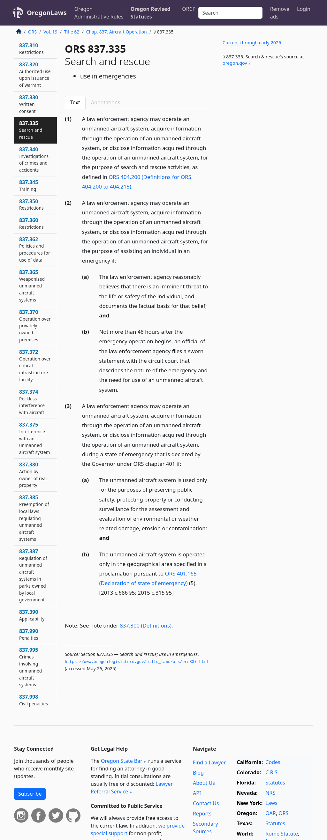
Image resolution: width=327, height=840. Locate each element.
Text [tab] (75, 102)
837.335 (30, 130)
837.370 (35, 325)
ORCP (188, 8)
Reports (202, 813)
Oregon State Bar (121, 760)
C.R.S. (272, 772)
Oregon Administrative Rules (99, 12)
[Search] (230, 13)
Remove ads (279, 12)
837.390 (31, 615)
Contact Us (206, 803)
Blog (198, 772)
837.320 (35, 74)
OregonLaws (47, 12)
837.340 (34, 159)
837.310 (31, 48)
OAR (270, 813)
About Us (204, 782)
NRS (270, 792)
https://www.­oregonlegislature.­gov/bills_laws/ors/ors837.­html (137, 662)
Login (303, 8)
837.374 (32, 401)
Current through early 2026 (252, 43)
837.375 (34, 438)
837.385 (34, 518)
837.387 (33, 575)
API (197, 793)
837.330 (28, 104)
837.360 (31, 223)
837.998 (33, 700)
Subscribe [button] (30, 793)
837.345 (28, 185)
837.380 (33, 474)
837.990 (28, 634)
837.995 (30, 667)
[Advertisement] (265, 121)
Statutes (275, 782)
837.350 (31, 204)
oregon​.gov (235, 63)
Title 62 (72, 32)
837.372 (35, 365)
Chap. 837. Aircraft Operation (116, 32)
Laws (271, 803)
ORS (32, 32)
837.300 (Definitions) (145, 625)
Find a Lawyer (209, 762)
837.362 (34, 249)
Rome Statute (281, 833)
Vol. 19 (50, 32)
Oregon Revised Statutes (151, 12)
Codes (272, 762)
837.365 (32, 286)
